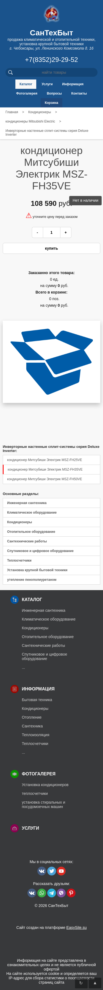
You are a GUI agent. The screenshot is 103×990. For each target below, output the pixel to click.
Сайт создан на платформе (51, 927)
